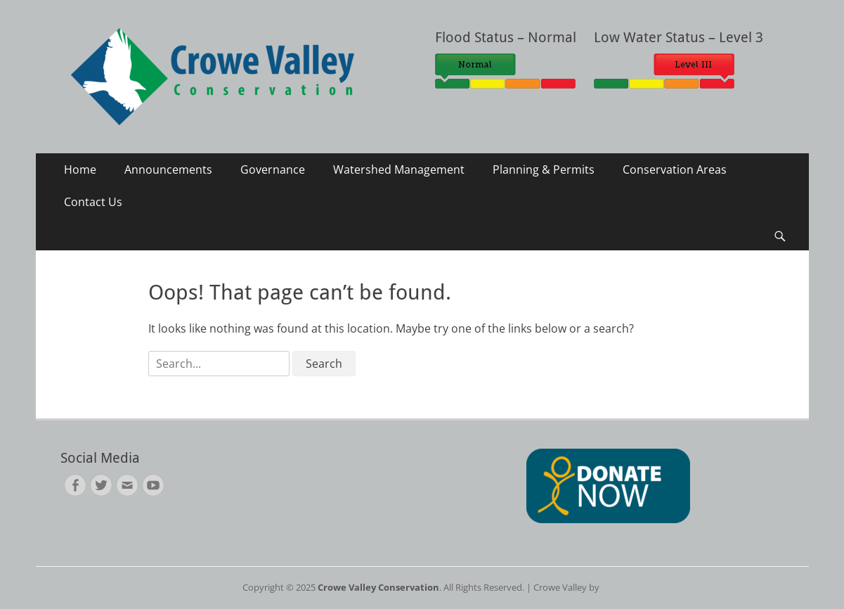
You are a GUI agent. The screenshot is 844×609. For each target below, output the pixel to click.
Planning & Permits (544, 169)
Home (80, 169)
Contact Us (93, 202)
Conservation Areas (675, 169)
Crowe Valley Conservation (378, 587)
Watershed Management (399, 169)
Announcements (168, 169)
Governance (272, 169)
